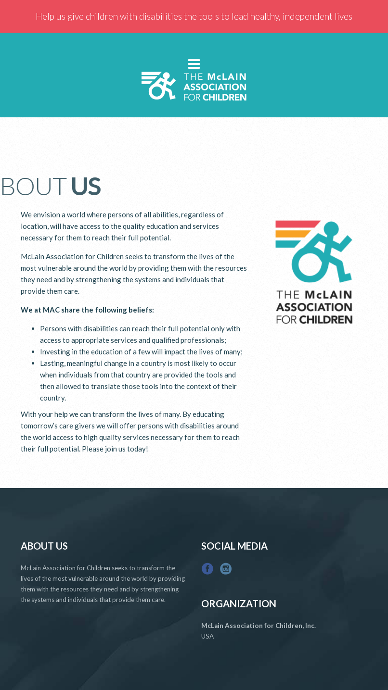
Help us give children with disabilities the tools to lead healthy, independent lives (194, 16)
